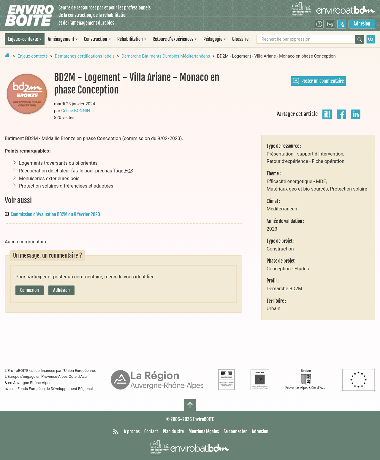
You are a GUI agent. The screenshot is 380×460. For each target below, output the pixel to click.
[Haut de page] (190, 405)
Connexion (29, 290)
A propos (132, 431)
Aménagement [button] (61, 39)
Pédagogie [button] (212, 39)
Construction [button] (95, 39)
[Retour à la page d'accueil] (7, 55)
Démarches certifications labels (85, 56)
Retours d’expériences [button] (173, 39)
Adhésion (362, 24)
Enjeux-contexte (33, 56)
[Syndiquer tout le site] (115, 432)
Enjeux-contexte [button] (23, 39)
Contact (151, 431)
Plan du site (173, 431)
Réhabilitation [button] (130, 39)
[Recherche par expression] (305, 39)
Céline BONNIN (75, 110)
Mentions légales (204, 431)
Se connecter (235, 431)
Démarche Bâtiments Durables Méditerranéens (166, 56)
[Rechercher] (359, 39)
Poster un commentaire (318, 81)
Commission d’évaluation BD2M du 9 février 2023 (55, 215)
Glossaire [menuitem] (240, 39)
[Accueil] (29, 15)
